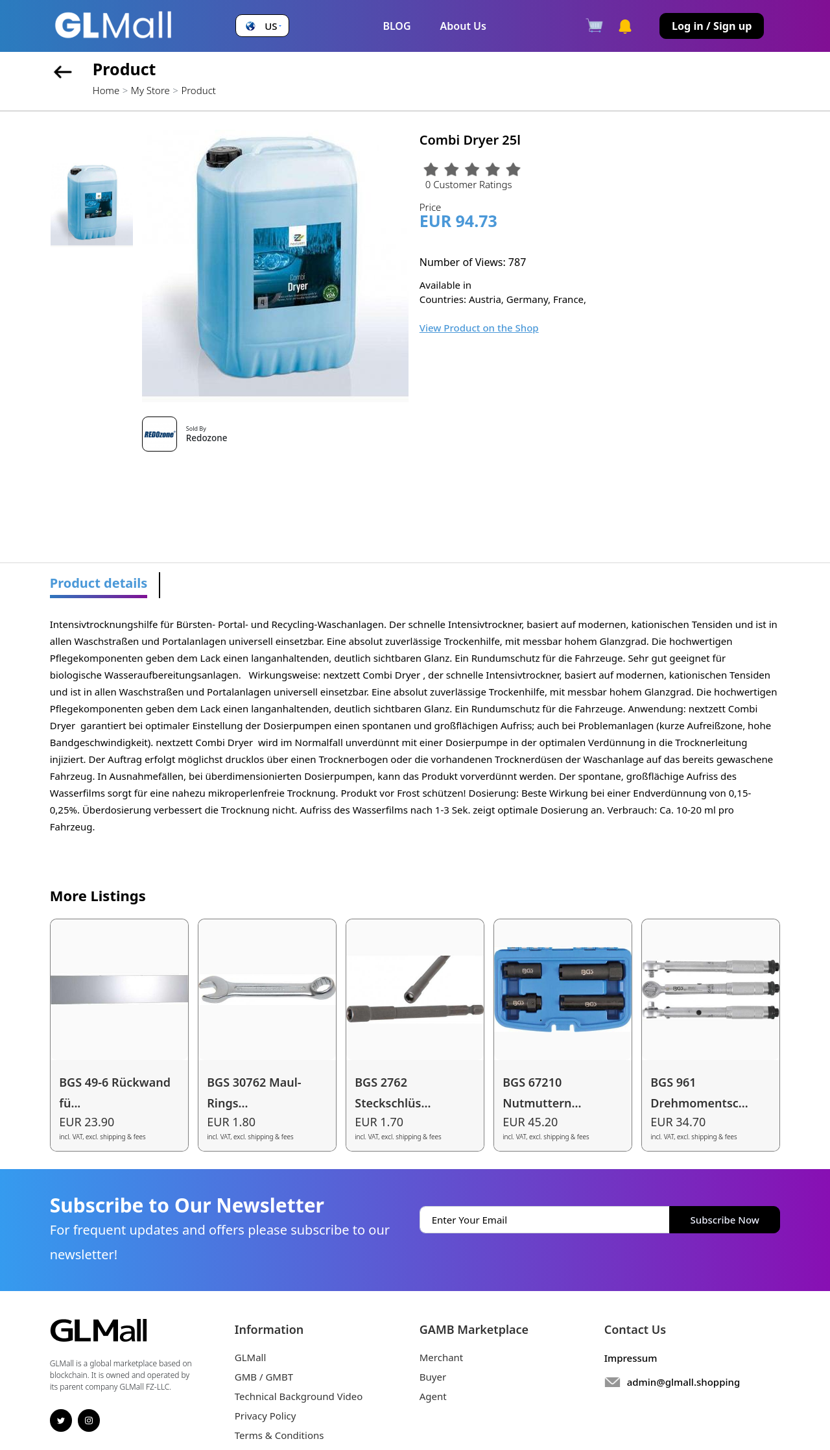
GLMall (251, 1357)
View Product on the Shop (479, 327)
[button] (262, 26)
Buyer (433, 1376)
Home (106, 90)
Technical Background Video (299, 1396)
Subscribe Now (725, 1219)
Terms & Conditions (279, 1435)
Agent (433, 1396)
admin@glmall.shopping (684, 1381)
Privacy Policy (265, 1415)
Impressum (631, 1357)
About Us (463, 26)
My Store (150, 90)
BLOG (396, 26)
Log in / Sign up (712, 26)
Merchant (442, 1357)
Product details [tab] (99, 583)
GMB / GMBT (264, 1376)
